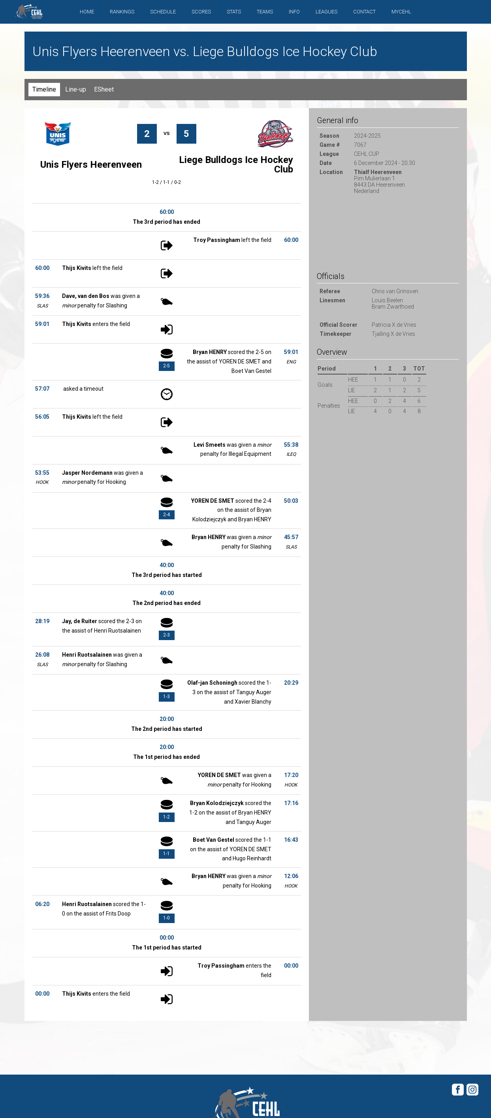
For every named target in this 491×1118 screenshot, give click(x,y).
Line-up (75, 89)
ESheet (104, 89)
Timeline (44, 89)
